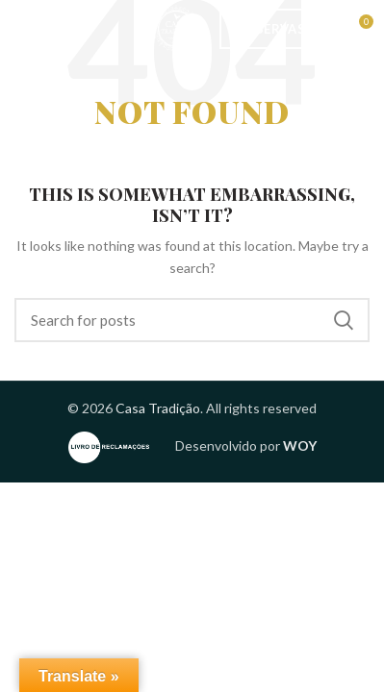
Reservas (273, 29)
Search (344, 320)
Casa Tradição (157, 408)
